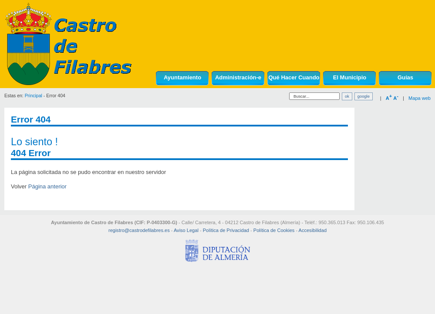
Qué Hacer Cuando (293, 77)
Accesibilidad (313, 230)
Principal (33, 95)
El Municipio (350, 77)
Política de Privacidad (226, 230)
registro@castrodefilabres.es (139, 230)
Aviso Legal (186, 230)
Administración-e (238, 77)
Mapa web (419, 98)
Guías (405, 77)
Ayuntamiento (182, 77)
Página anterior (47, 186)
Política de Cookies (274, 230)
